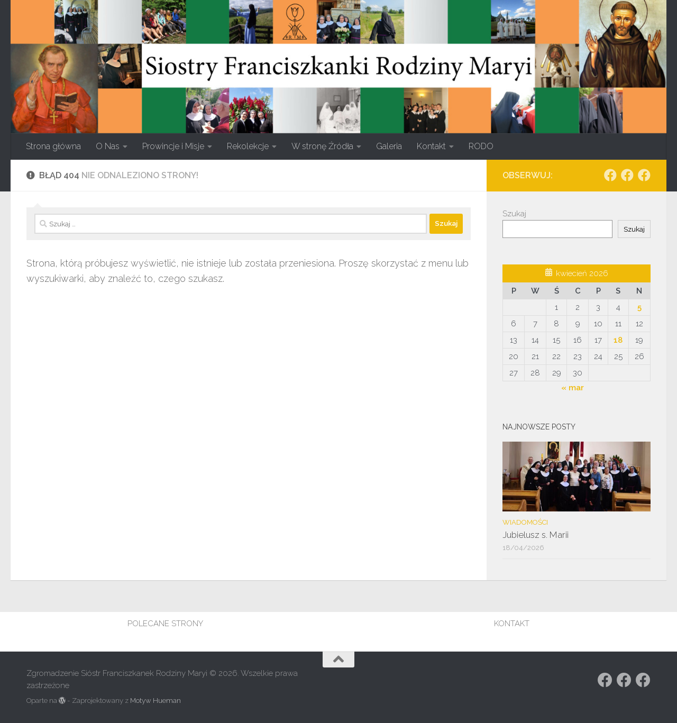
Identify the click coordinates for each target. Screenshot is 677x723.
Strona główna (53, 146)
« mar (572, 387)
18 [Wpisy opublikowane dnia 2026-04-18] (618, 340)
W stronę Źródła (322, 146)
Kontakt (431, 146)
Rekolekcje (248, 146)
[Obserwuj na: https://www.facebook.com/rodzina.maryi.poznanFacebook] (627, 175)
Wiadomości (525, 522)
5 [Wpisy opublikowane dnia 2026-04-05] (639, 307)
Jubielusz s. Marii (535, 534)
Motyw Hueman (155, 700)
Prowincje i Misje (173, 146)
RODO (481, 146)
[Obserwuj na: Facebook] (610, 175)
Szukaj (514, 213)
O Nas (108, 146)
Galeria (389, 146)
